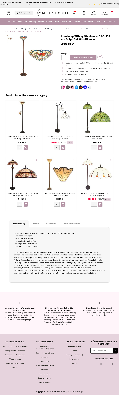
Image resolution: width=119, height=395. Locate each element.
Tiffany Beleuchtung (74, 355)
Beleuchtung (30, 22)
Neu (8, 22)
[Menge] (65, 57)
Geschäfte (45, 361)
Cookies (44, 357)
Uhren (74, 351)
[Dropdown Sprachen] (112, 13)
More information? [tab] (71, 224)
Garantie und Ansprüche (15, 355)
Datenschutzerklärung (45, 353)
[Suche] (24, 13)
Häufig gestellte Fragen (15, 363)
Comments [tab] (51, 224)
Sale (105, 22)
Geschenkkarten (44, 378)
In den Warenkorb (83, 57)
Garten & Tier (80, 22)
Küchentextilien (74, 346)
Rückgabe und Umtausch (15, 351)
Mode (90, 22)
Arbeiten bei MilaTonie (45, 365)
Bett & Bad (66, 22)
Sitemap (44, 370)
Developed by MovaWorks (70, 392)
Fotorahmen (74, 359)
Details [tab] (36, 224)
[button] (84, 12)
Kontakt (15, 367)
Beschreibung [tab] (19, 224)
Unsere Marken (44, 382)
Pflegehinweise (15, 359)
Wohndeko (17, 22)
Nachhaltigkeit (44, 374)
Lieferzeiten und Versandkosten (15, 346)
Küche (49, 22)
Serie (98, 22)
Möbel (41, 22)
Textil (56, 22)
